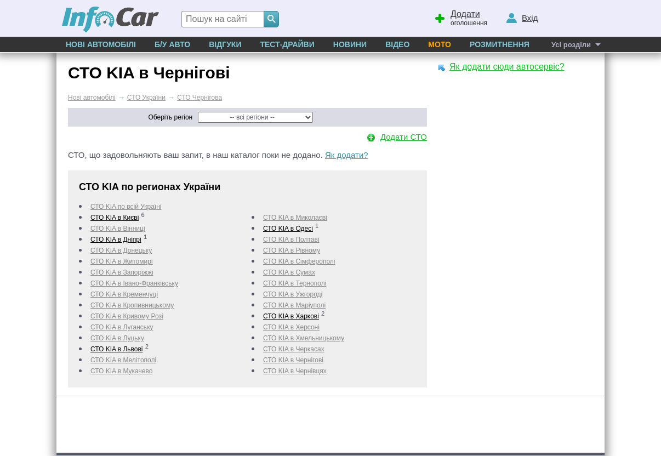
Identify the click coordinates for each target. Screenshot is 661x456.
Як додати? (346, 154)
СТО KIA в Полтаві (291, 239)
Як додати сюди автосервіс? (507, 66)
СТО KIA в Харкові (291, 316)
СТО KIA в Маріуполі (294, 305)
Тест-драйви (287, 44)
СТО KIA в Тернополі (294, 283)
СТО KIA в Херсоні (291, 327)
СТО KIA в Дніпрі (115, 239)
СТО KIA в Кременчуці (124, 294)
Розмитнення (499, 44)
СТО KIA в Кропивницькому (132, 305)
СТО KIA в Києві (114, 217)
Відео (397, 44)
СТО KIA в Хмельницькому (303, 338)
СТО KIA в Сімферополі (299, 261)
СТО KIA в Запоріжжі (121, 272)
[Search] (271, 19)
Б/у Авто (172, 44)
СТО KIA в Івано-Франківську (134, 283)
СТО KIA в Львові (116, 349)
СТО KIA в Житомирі (121, 261)
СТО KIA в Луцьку (117, 338)
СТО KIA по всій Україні (126, 206)
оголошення (460, 17)
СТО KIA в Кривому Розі (126, 316)
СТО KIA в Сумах (289, 272)
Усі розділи (571, 45)
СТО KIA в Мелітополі (123, 360)
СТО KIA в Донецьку (121, 250)
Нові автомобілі (101, 44)
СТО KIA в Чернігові (293, 360)
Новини (350, 44)
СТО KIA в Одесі (288, 228)
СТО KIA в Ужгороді (292, 294)
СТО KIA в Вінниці (117, 228)
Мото (439, 44)
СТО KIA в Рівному (291, 250)
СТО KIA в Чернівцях (295, 371)
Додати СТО (403, 136)
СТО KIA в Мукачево (121, 371)
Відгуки (225, 44)
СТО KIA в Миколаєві (295, 217)
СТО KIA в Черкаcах (293, 349)
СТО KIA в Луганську (121, 327)
